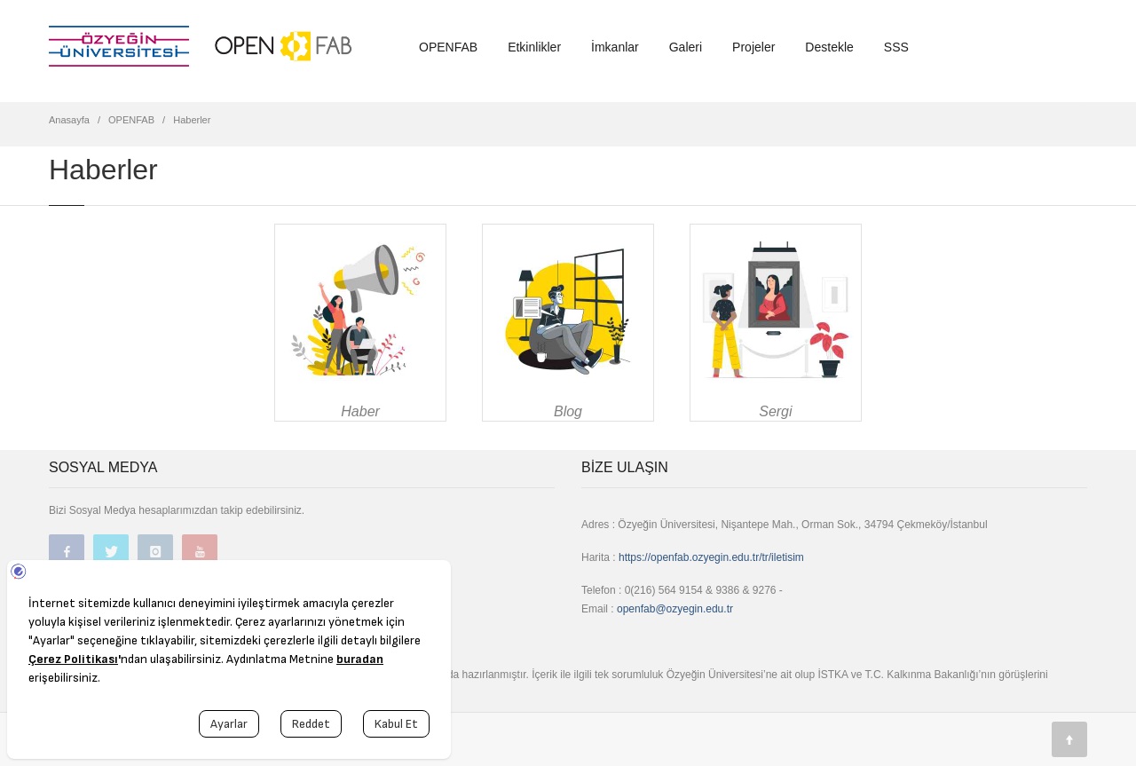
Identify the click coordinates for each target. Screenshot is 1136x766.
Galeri (685, 47)
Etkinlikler (534, 47)
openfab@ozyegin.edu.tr (675, 609)
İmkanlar (615, 47)
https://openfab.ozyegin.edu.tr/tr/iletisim (711, 557)
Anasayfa (69, 120)
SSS (896, 47)
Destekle (829, 47)
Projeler (753, 47)
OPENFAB (448, 47)
